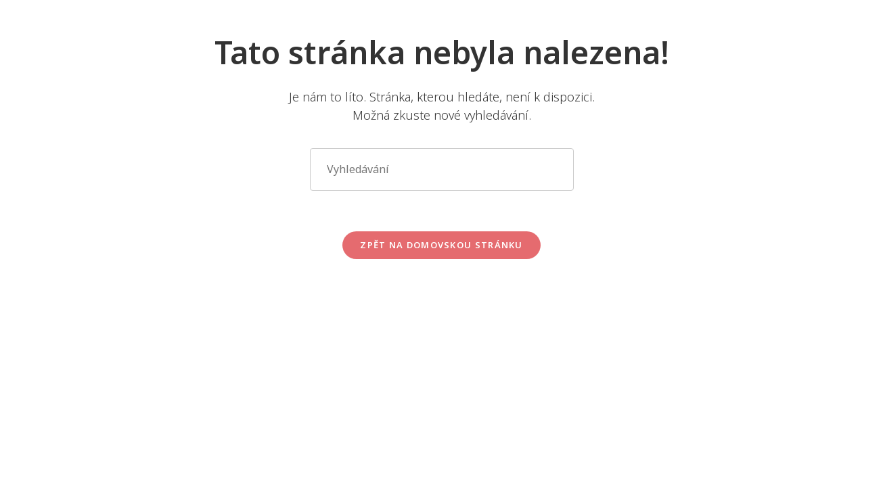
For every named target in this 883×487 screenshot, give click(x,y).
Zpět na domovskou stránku (441, 245)
